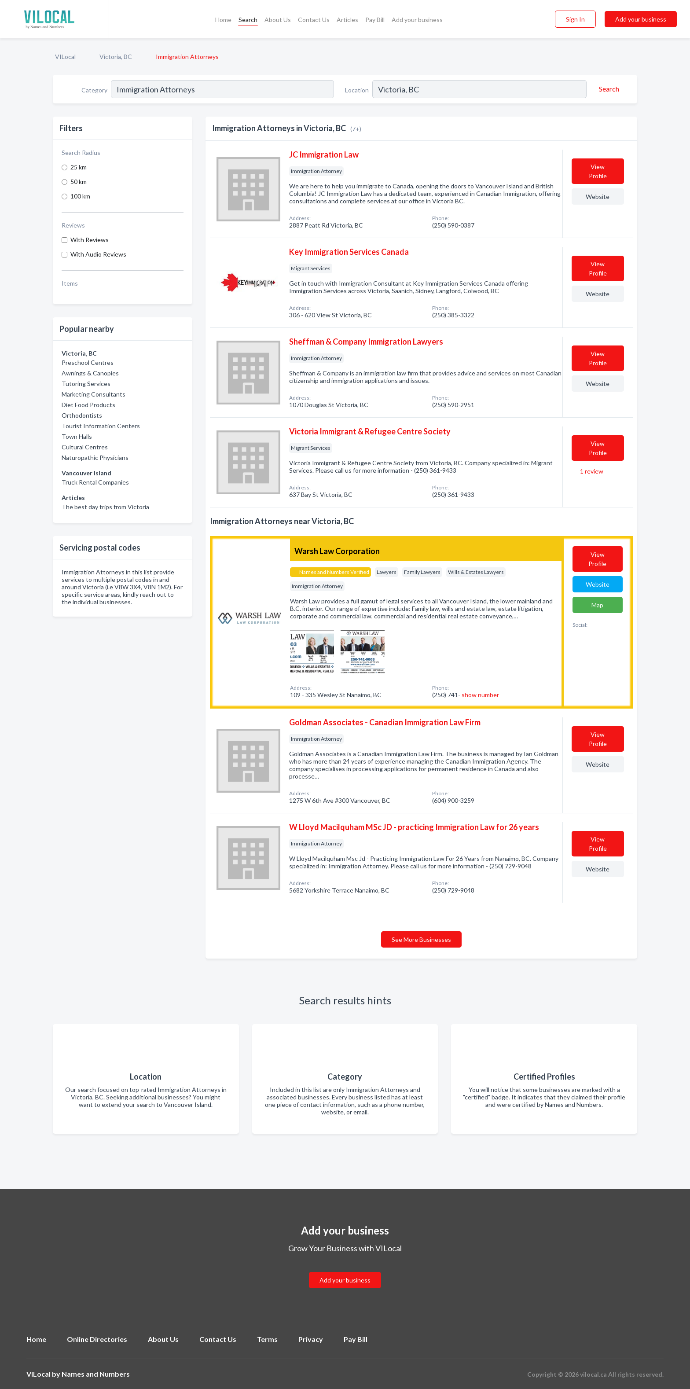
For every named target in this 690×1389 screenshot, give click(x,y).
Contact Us (314, 19)
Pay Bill (375, 19)
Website (597, 196)
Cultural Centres (85, 447)
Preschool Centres (88, 362)
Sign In (575, 19)
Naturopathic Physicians (95, 457)
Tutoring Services (86, 383)
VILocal (65, 56)
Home (223, 19)
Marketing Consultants (93, 394)
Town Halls (77, 436)
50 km (78, 181)
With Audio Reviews (98, 254)
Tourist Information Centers (101, 426)
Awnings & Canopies (90, 373)
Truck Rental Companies (95, 482)
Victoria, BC (115, 56)
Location (357, 90)
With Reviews (89, 239)
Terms (267, 1339)
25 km (78, 167)
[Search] (608, 89)
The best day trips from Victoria (105, 507)
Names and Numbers (96, 1374)
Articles (347, 19)
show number (480, 694)
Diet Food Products (88, 404)
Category (94, 90)
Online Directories (97, 1339)
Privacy (310, 1339)
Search (248, 19)
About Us (277, 19)
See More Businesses (421, 939)
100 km (80, 196)
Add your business (417, 19)
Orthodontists (82, 415)
